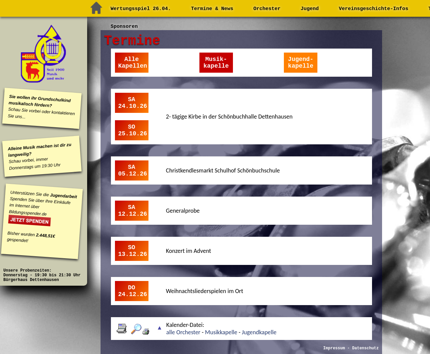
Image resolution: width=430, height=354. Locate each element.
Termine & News (212, 9)
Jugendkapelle (258, 332)
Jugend (310, 9)
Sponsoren (124, 26)
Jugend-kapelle (300, 62)
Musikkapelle (221, 332)
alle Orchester (184, 332)
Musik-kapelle (216, 62)
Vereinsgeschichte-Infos (373, 9)
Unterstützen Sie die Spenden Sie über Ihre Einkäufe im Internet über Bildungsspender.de (43, 203)
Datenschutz (365, 348)
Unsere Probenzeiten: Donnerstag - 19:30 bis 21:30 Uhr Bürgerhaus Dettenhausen (41, 275)
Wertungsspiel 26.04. (141, 9)
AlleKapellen (132, 62)
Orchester (267, 9)
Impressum (334, 348)
